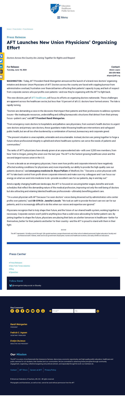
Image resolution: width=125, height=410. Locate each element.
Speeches (18, 287)
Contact (13, 385)
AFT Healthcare (42, 101)
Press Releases (32, 29)
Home (13, 29)
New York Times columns (24, 280)
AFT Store (23, 385)
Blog (16, 284)
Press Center (21, 29)
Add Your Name (98, 326)
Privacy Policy (50, 385)
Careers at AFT (36, 385)
